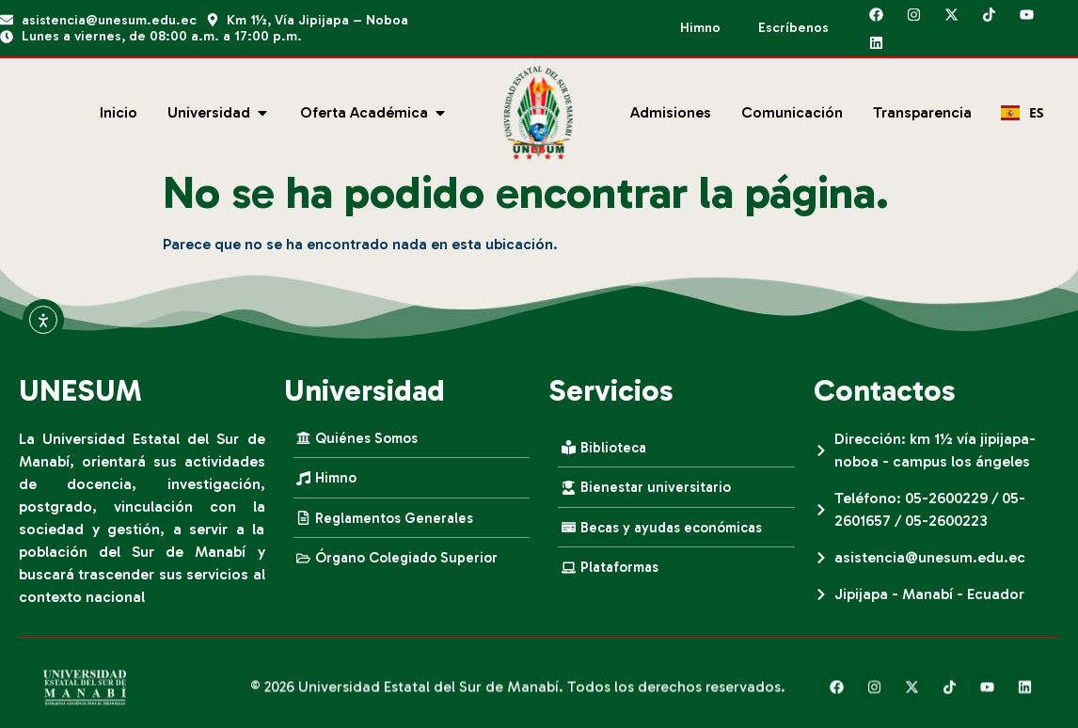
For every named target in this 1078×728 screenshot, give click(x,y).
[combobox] (1022, 113)
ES (1022, 112)
